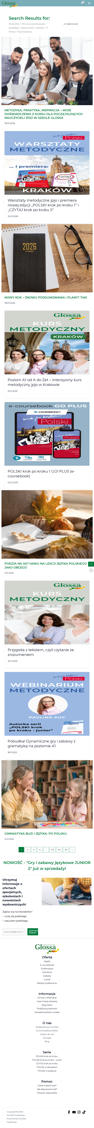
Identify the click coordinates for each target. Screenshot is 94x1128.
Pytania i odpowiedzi (47, 1093)
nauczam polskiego (15, 921)
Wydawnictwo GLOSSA (47, 1027)
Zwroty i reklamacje (47, 998)
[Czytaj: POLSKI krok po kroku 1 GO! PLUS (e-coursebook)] (47, 434)
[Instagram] (79, 1113)
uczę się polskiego (14, 916)
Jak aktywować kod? (47, 1090)
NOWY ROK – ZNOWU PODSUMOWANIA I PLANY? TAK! (46, 298)
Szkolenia (47, 973)
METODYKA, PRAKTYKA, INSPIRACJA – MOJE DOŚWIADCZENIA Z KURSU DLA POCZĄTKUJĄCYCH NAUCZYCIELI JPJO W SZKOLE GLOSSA (44, 114)
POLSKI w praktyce (47, 1071)
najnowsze (72, 24)
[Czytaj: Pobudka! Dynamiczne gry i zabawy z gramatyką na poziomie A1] (47, 704)
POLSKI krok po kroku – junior (47, 1060)
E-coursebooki (47, 965)
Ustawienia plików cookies (47, 1013)
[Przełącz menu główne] (89, 3)
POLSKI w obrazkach (47, 1068)
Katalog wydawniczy (47, 984)
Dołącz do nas (47, 1035)
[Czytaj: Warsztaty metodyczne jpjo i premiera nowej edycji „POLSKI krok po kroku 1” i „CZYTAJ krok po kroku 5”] (47, 163)
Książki (47, 962)
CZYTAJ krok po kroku (47, 1064)
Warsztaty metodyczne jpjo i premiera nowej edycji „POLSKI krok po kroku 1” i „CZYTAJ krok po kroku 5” (43, 206)
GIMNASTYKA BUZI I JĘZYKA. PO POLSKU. (36, 834)
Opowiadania (25, 32)
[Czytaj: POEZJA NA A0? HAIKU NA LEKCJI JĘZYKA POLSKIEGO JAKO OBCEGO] (47, 524)
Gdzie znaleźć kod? (47, 1086)
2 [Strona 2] (27, 850)
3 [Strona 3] (33, 850)
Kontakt (47, 1038)
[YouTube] (74, 1113)
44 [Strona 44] (59, 850)
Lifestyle (39, 28)
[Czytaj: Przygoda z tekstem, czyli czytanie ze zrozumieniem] (47, 613)
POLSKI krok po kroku (47, 1057)
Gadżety (47, 976)
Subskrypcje (47, 969)
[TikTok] (84, 1113)
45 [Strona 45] (66, 850)
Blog (47, 1042)
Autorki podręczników (47, 1031)
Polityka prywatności (47, 1009)
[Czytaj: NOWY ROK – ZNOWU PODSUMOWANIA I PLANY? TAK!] (47, 258)
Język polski (27, 28)
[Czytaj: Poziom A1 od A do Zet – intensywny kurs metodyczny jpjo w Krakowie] (47, 343)
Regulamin (47, 1005)
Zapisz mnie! (33, 932)
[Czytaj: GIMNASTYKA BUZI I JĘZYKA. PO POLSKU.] (47, 794)
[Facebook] (69, 1113)
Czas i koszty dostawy (47, 1002)
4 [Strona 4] (40, 850)
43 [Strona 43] (52, 850)
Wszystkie (14, 24)
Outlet (47, 980)
